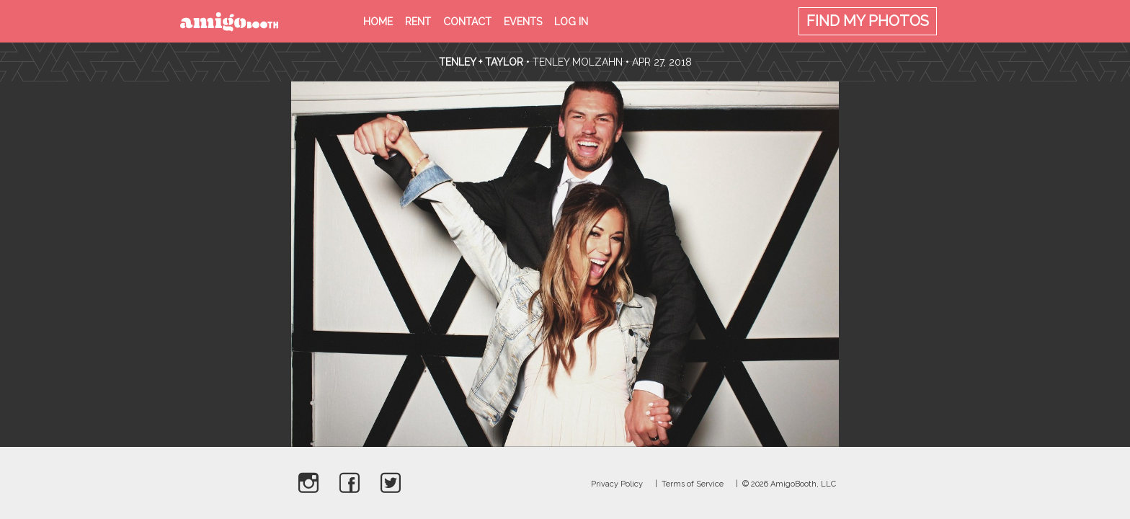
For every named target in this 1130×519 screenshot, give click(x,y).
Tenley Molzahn (578, 62)
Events (523, 21)
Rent (418, 21)
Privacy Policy (617, 484)
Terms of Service (693, 484)
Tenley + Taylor (481, 62)
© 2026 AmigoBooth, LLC (789, 484)
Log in (571, 21)
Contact (467, 21)
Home (378, 21)
